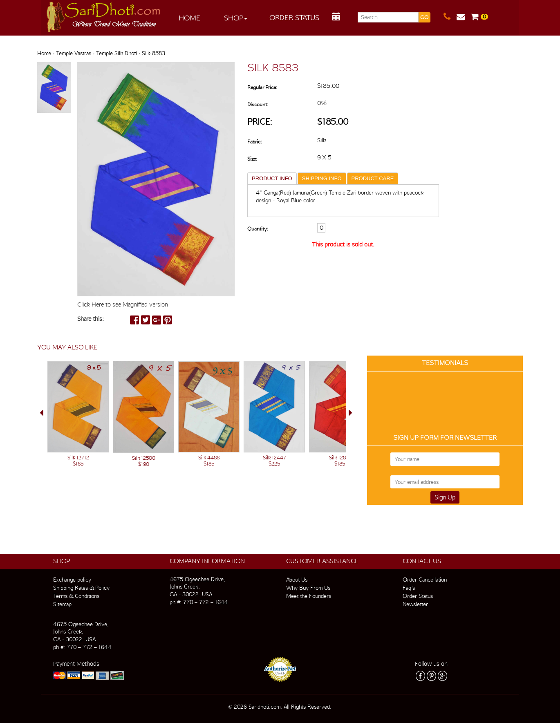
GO (424, 17)
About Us (296, 579)
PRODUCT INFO (272, 178)
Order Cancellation (425, 579)
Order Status (294, 17)
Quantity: (257, 229)
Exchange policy (72, 579)
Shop (235, 17)
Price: (259, 121)
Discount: (257, 104)
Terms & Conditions (76, 596)
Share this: (90, 318)
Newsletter (415, 604)
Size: (252, 159)
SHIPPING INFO (322, 178)
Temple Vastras (73, 53)
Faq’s (409, 587)
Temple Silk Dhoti (116, 53)
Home (189, 17)
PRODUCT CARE (373, 178)
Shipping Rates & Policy (81, 587)
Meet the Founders (308, 596)
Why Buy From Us (308, 587)
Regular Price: (262, 87)
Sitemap (62, 604)
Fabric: (254, 142)
